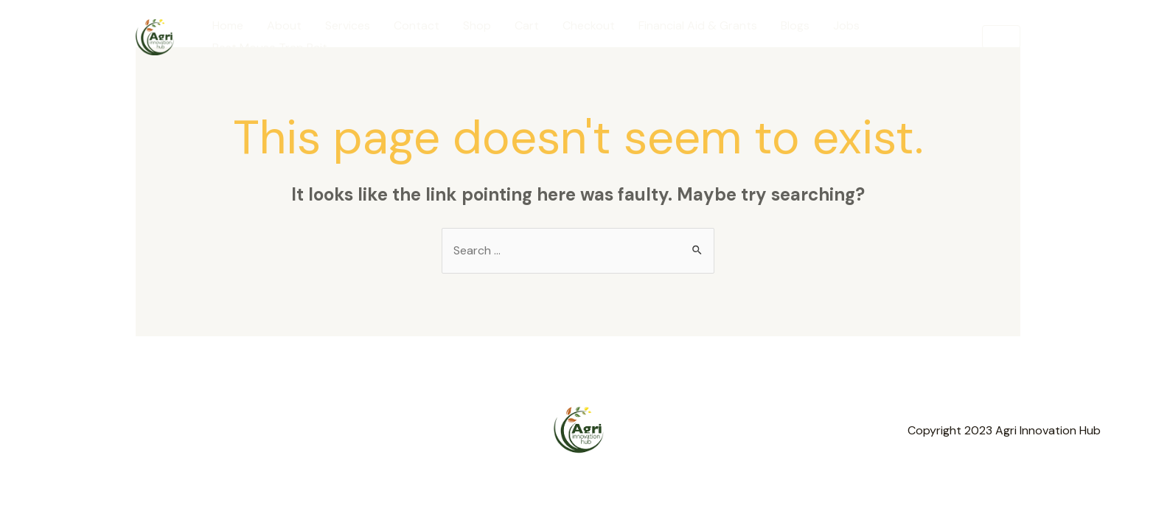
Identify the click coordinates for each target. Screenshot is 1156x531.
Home (227, 25)
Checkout (589, 25)
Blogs (795, 25)
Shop (477, 25)
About (284, 25)
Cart (527, 25)
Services (347, 25)
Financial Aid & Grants (697, 25)
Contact (416, 25)
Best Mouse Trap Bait (269, 47)
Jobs (846, 25)
